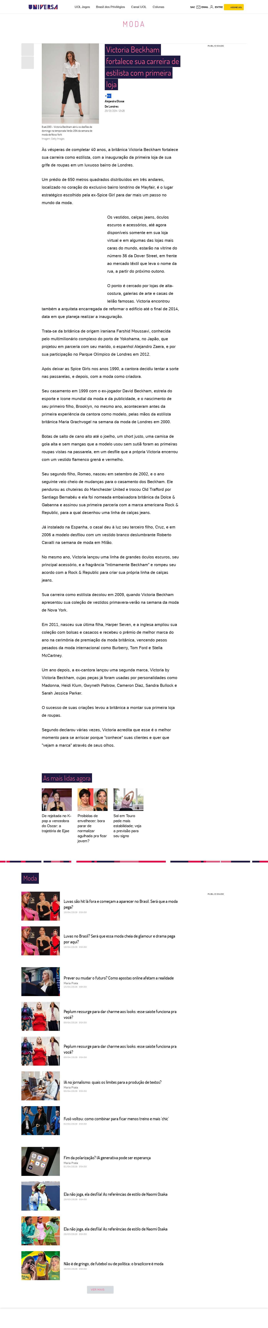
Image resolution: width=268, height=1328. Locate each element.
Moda (134, 24)
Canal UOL (139, 7)
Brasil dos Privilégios (110, 7)
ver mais (100, 1289)
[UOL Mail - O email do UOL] (202, 7)
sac (192, 7)
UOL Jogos (82, 7)
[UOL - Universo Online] (61, 7)
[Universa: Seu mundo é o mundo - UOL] (43, 7)
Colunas (158, 7)
